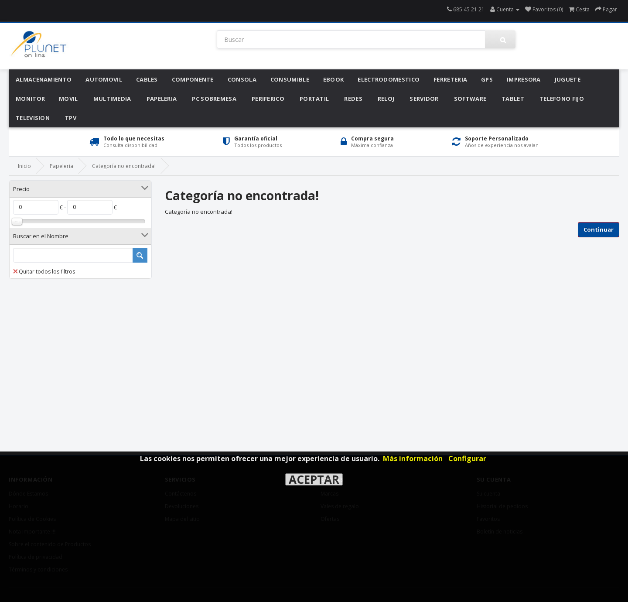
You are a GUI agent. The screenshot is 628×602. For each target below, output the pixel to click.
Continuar (599, 229)
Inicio (24, 166)
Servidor (424, 99)
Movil (68, 99)
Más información (413, 458)
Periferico (268, 99)
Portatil (314, 99)
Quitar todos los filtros (44, 271)
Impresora (524, 79)
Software (470, 99)
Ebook (333, 79)
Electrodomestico (389, 79)
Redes (353, 99)
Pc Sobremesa (214, 99)
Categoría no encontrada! (124, 166)
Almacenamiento (44, 79)
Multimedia (112, 99)
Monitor (30, 99)
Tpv (70, 118)
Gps (487, 79)
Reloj (386, 99)
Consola (242, 79)
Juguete (567, 79)
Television (33, 118)
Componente (193, 79)
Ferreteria (450, 79)
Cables (147, 79)
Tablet (513, 99)
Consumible (289, 79)
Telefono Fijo (561, 99)
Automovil (103, 79)
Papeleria (162, 99)
